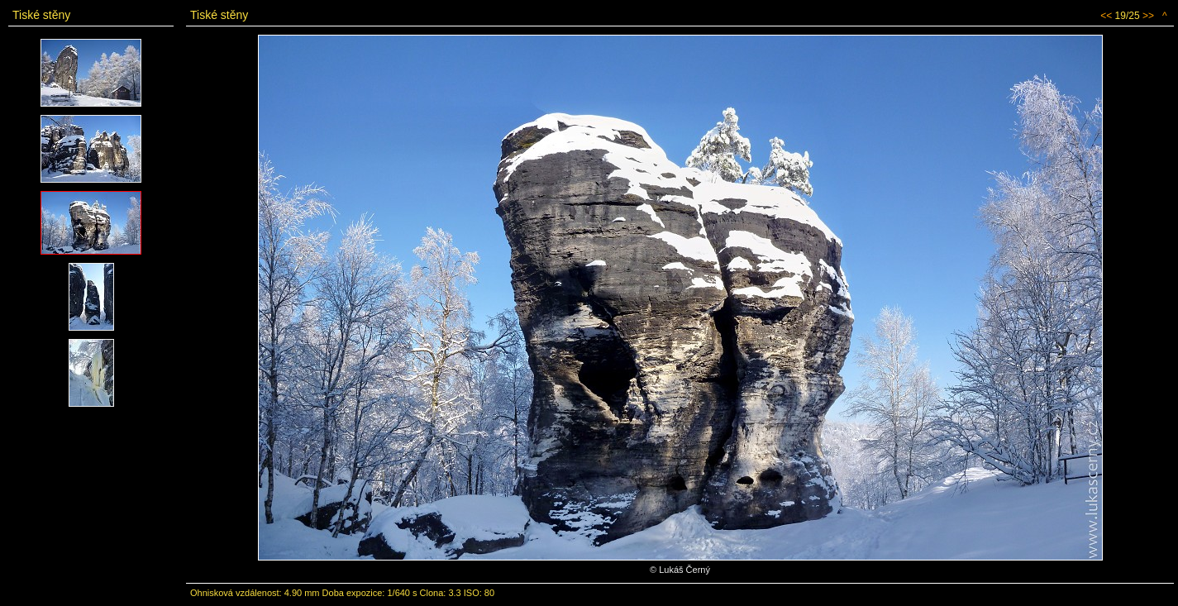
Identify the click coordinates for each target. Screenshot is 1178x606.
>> (1148, 15)
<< (1106, 15)
